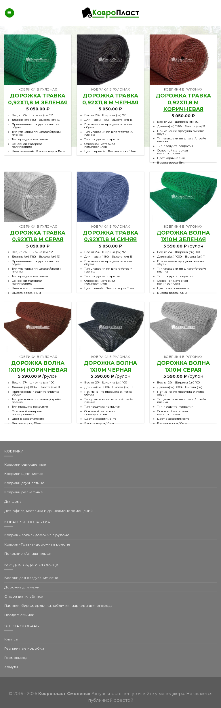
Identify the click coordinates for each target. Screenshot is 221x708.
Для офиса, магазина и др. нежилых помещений (48, 511)
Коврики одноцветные (25, 464)
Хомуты (11, 667)
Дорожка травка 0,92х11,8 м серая (37, 236)
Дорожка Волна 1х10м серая (183, 366)
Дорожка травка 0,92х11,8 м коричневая (183, 102)
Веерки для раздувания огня (31, 577)
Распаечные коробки (24, 648)
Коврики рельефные (23, 492)
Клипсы (11, 639)
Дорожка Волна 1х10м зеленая (183, 236)
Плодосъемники (19, 615)
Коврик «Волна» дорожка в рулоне (36, 535)
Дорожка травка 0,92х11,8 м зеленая (38, 99)
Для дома (13, 501)
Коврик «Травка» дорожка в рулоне (37, 544)
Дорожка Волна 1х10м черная (110, 366)
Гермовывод (15, 657)
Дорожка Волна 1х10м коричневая (38, 366)
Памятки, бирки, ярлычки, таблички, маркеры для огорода (58, 605)
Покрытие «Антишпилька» (28, 553)
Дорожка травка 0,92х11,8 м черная (110, 99)
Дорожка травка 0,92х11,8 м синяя (110, 236)
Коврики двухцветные (24, 483)
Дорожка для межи (21, 587)
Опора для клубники (23, 596)
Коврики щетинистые (23, 473)
